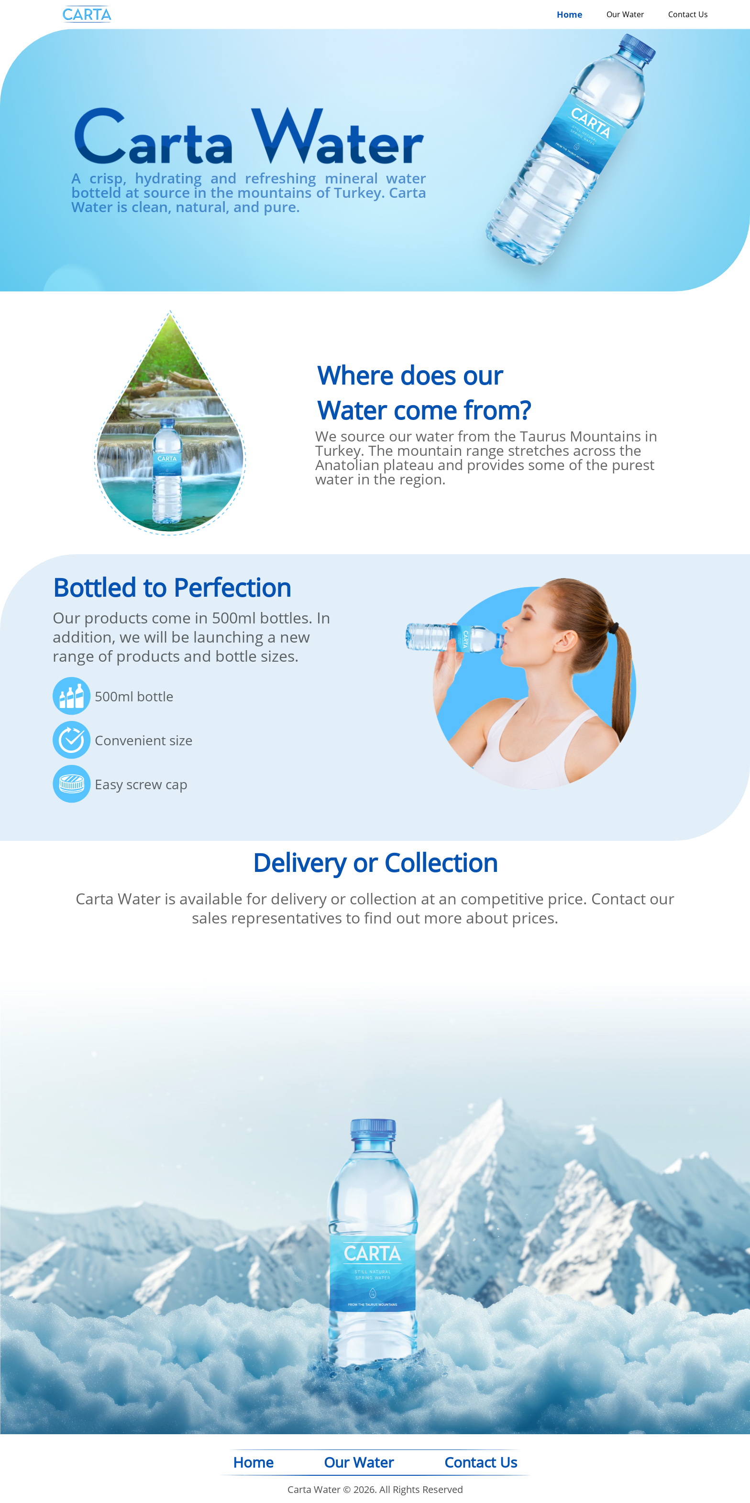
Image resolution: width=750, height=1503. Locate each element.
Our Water (625, 14)
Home (570, 14)
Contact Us (688, 14)
